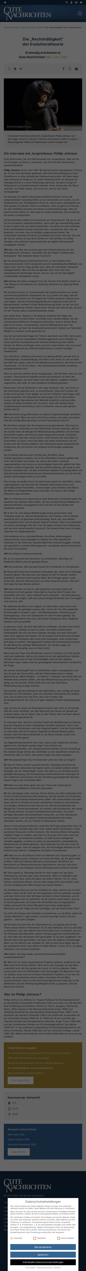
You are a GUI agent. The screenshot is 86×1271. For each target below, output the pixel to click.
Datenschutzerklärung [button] (44, 1268)
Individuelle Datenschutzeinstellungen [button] (43, 1262)
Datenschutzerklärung (47, 1230)
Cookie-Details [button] (30, 1268)
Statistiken (39, 1238)
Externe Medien (65, 1238)
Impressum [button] (57, 1268)
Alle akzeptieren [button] (43, 1247)
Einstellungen (36, 1232)
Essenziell (16, 1238)
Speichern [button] (43, 1254)
